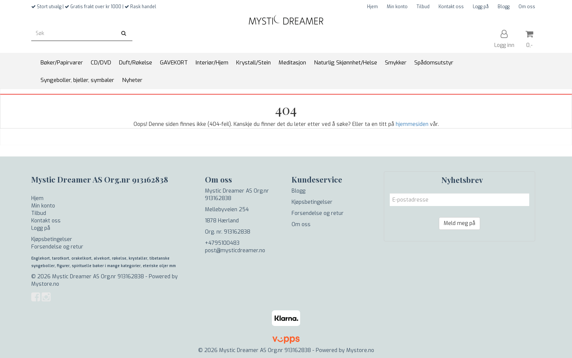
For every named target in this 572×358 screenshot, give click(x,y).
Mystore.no (45, 284)
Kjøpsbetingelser (51, 239)
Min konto (397, 7)
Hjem (372, 7)
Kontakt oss (451, 7)
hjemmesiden (412, 124)
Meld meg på (459, 223)
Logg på (481, 7)
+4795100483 (222, 243)
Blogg (504, 7)
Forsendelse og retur (57, 246)
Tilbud (423, 7)
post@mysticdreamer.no (235, 250)
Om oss (526, 7)
